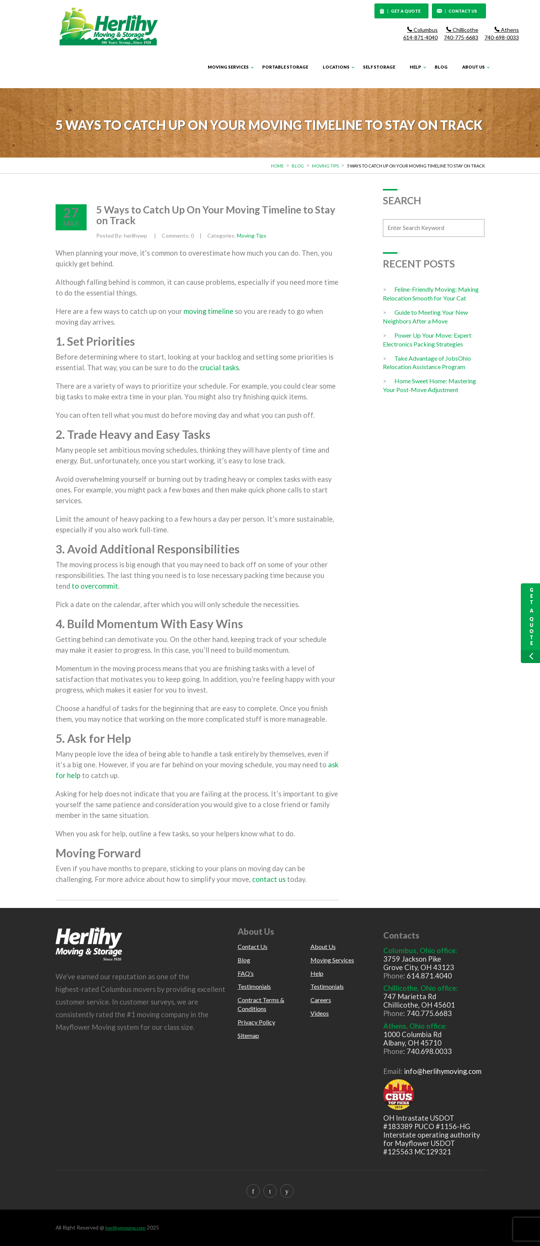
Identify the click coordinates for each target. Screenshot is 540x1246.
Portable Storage (285, 66)
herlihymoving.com (125, 1228)
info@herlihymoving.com (442, 1071)
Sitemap (248, 1035)
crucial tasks (219, 367)
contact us (269, 879)
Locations (336, 66)
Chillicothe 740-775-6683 (461, 33)
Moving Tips (325, 165)
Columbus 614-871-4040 (420, 33)
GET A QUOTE (400, 11)
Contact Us (253, 946)
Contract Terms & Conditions (261, 1004)
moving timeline (208, 311)
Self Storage (379, 66)
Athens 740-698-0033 (501, 33)
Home (277, 165)
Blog (441, 66)
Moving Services (228, 66)
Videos (319, 1013)
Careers (320, 999)
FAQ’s (246, 973)
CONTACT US (457, 11)
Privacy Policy (256, 1022)
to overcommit (94, 586)
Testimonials (254, 986)
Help (415, 66)
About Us (473, 66)
